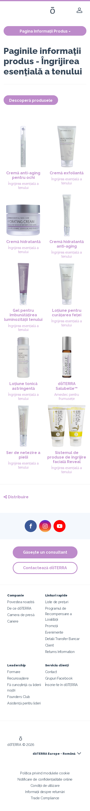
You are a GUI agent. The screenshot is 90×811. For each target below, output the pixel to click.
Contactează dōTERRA (45, 568)
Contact (51, 672)
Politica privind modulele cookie (45, 773)
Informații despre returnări (45, 792)
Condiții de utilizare (45, 785)
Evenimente (54, 632)
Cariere (12, 621)
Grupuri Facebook (59, 678)
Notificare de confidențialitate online (45, 779)
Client (49, 645)
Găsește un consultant (45, 552)
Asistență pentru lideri (24, 703)
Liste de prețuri (56, 602)
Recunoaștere (18, 678)
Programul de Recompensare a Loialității (58, 613)
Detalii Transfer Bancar (62, 639)
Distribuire (16, 497)
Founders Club (18, 697)
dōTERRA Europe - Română (54, 753)
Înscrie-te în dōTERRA (61, 685)
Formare (13, 672)
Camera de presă (20, 615)
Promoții (51, 626)
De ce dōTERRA (19, 608)
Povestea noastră (20, 602)
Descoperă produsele (31, 100)
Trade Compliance (45, 798)
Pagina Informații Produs (45, 31)
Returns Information (60, 652)
